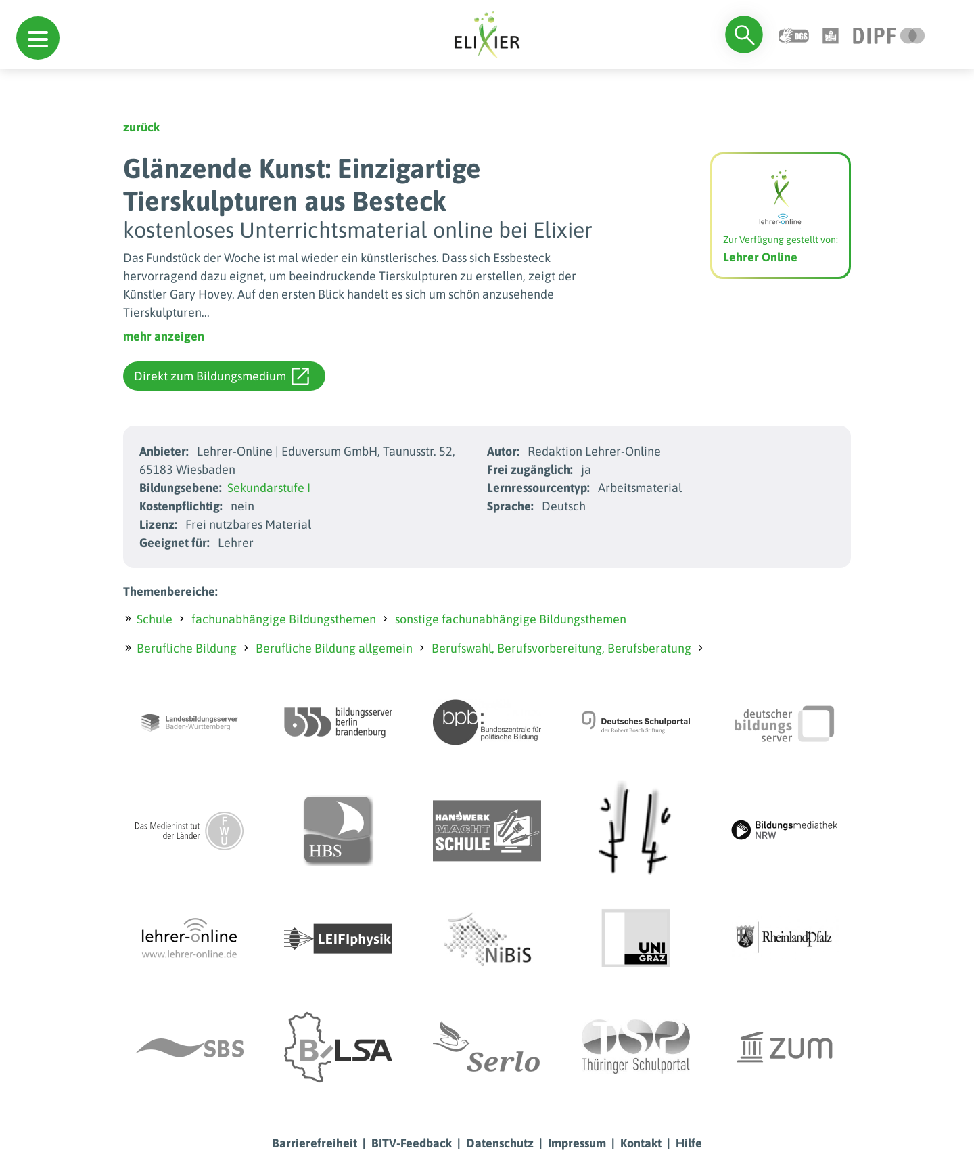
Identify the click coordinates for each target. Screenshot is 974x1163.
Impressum (577, 1143)
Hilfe (689, 1143)
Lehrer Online (760, 257)
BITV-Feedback (411, 1143)
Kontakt (641, 1143)
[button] (38, 38)
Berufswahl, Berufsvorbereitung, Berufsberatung (561, 648)
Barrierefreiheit (314, 1143)
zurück (141, 127)
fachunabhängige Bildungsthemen (283, 619)
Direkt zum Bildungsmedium (221, 376)
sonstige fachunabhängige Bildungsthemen (510, 619)
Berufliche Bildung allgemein (334, 648)
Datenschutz (500, 1143)
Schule (154, 619)
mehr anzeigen (163, 336)
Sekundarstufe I (268, 488)
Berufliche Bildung (187, 648)
